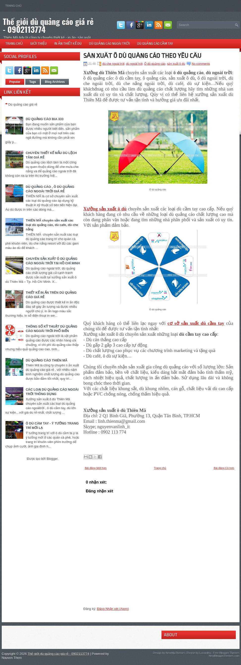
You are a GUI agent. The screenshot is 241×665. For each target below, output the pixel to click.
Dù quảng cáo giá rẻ (22, 104)
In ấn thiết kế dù (68, 43)
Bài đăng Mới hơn (96, 467)
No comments (201, 64)
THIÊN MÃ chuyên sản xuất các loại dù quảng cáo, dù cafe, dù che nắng (52, 225)
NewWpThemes (175, 652)
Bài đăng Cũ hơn (224, 467)
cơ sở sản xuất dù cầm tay (195, 323)
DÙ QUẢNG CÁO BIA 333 (45, 119)
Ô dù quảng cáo (154, 64)
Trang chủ (13, 5)
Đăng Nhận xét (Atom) (113, 609)
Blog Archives (55, 82)
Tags (32, 82)
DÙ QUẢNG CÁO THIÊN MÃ (46, 360)
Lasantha (205, 652)
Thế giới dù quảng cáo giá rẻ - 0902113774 (48, 25)
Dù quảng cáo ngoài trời (109, 43)
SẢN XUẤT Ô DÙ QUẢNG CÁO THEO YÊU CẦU (142, 55)
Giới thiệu (38, 43)
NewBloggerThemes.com (224, 655)
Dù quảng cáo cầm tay (155, 43)
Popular (15, 82)
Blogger (52, 459)
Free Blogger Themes (226, 652)
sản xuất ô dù (176, 64)
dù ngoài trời (134, 64)
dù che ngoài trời (113, 64)
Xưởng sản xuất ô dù (105, 208)
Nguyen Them (12, 658)
